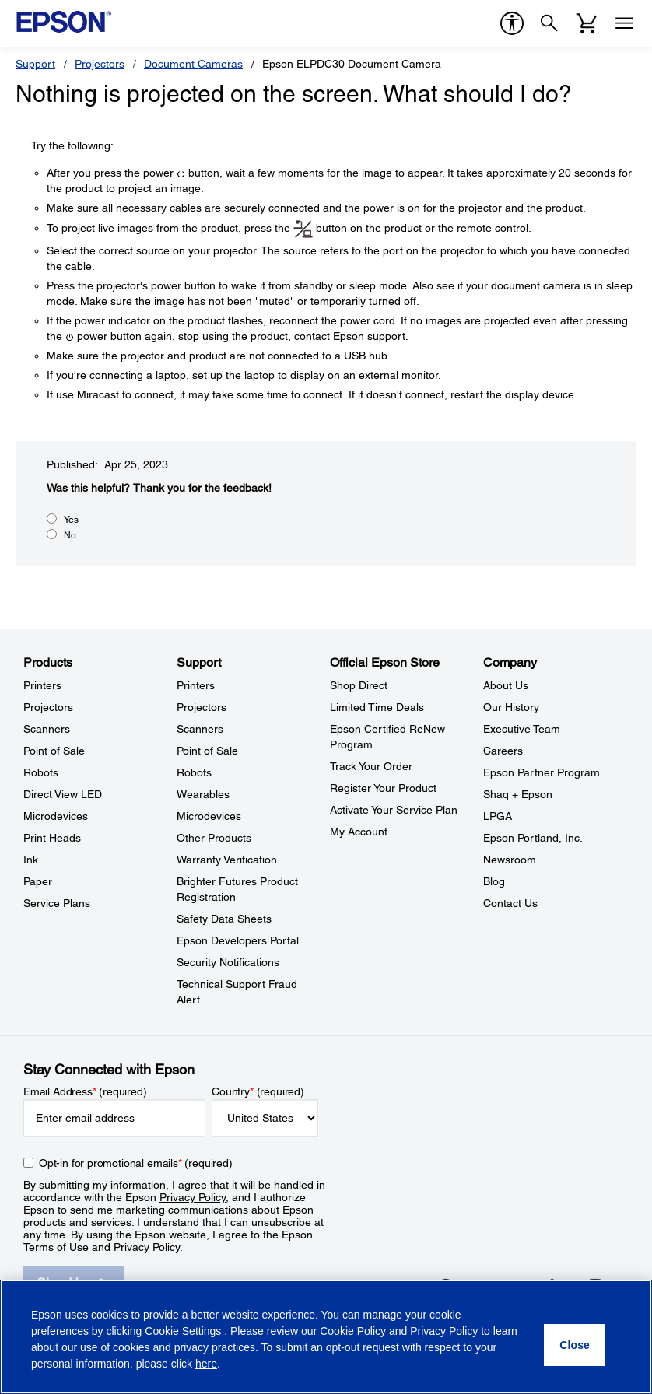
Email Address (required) (85, 1091)
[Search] (549, 23)
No (70, 535)
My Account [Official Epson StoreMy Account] (358, 831)
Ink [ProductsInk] (30, 859)
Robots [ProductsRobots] (40, 772)
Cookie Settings (184, 1331)
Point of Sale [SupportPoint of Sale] (207, 750)
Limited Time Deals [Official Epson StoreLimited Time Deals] (377, 707)
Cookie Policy (353, 1331)
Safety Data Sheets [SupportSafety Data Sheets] (224, 918)
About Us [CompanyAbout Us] (505, 685)
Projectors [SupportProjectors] (201, 707)
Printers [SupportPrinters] (196, 685)
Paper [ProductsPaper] (37, 881)
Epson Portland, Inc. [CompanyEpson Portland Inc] (533, 838)
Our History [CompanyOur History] (511, 707)
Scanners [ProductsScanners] (46, 729)
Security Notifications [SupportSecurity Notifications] (228, 962)
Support (35, 64)
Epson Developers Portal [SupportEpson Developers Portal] (238, 940)
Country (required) (258, 1091)
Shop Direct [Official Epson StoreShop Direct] (358, 685)
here (206, 1363)
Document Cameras (193, 64)
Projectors (99, 64)
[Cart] (586, 23)
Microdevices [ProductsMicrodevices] (55, 816)
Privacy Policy (192, 1197)
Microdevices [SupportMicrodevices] (209, 816)
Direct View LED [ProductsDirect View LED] (62, 794)
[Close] (574, 1345)
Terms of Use (56, 1247)
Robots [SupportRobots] (194, 772)
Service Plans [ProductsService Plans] (56, 903)
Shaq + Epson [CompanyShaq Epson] (517, 794)
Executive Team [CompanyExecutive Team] (521, 729)
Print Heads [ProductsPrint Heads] (52, 838)
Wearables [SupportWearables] (203, 794)
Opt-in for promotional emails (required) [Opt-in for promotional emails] (136, 1163)
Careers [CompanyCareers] (503, 750)
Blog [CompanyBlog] (494, 881)
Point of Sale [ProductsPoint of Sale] (54, 750)
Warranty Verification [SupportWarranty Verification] (227, 859)
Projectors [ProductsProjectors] (48, 707)
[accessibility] (512, 23)
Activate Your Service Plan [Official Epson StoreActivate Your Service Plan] (393, 810)
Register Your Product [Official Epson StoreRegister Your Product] (383, 788)
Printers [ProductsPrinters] (42, 685)
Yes (71, 519)
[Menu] (624, 23)
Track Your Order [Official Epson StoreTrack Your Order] (371, 766)
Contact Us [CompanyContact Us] (510, 903)
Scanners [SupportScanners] (200, 729)
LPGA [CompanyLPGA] (497, 816)
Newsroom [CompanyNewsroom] (509, 859)
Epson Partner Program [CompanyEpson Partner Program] (541, 772)
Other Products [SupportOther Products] (214, 838)
